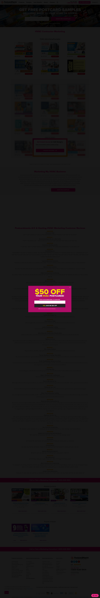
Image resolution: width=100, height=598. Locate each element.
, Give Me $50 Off (50, 305)
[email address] (49, 302)
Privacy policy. (58, 308)
